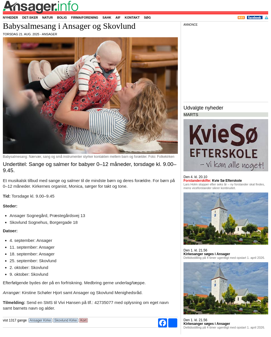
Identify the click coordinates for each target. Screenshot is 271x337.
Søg (147, 17)
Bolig (62, 17)
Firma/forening (84, 17)
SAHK (106, 17)
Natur (47, 17)
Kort (83, 320)
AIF (118, 17)
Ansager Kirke (40, 320)
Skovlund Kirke (65, 320)
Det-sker (30, 17)
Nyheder (10, 17)
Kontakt (132, 17)
